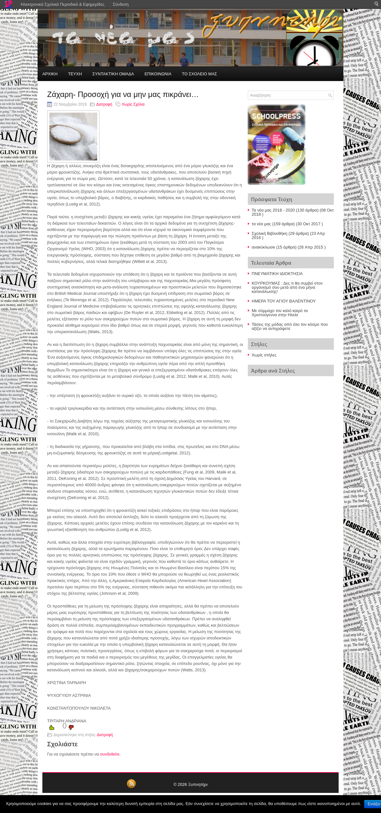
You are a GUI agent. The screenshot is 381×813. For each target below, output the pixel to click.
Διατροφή (104, 104)
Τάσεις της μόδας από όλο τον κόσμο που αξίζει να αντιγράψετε (290, 326)
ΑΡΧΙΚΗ (50, 73)
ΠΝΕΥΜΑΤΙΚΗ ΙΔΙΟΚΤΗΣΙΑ (277, 273)
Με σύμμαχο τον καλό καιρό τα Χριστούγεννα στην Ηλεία (280, 312)
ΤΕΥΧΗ (75, 73)
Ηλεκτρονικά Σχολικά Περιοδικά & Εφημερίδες (62, 4)
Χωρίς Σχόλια (133, 104)
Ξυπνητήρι (197, 784)
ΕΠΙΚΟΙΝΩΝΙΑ (158, 73)
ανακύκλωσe (263, 247)
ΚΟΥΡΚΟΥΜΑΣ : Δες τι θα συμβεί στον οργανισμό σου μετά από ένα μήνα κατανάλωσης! (287, 287)
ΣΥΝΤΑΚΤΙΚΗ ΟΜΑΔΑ (113, 73)
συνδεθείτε (110, 754)
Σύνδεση (121, 4)
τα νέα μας (261, 223)
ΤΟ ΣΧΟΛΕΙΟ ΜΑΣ (199, 73)
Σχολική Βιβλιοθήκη (269, 233)
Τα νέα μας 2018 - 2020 (273, 210)
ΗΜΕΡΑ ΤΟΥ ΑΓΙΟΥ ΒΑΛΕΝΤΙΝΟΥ (284, 301)
